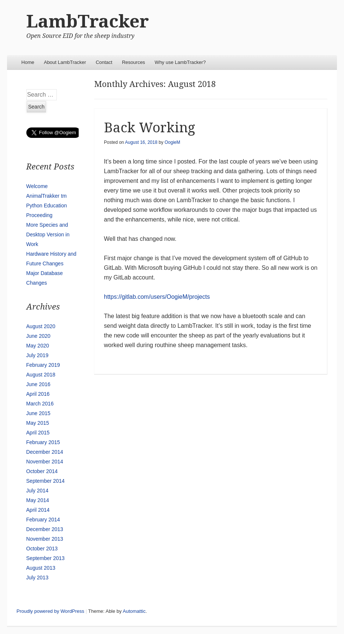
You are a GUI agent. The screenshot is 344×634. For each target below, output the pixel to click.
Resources (133, 62)
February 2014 (43, 520)
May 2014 (37, 500)
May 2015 (37, 423)
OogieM (172, 142)
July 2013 (37, 577)
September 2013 (45, 558)
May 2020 (37, 346)
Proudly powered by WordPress (51, 611)
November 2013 (44, 539)
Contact (104, 62)
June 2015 (38, 413)
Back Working (149, 128)
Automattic (134, 611)
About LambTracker (65, 62)
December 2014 (44, 452)
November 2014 (44, 462)
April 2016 (38, 394)
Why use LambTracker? (180, 62)
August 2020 (41, 326)
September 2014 (45, 481)
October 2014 (42, 471)
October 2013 (42, 548)
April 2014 (38, 510)
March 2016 (40, 404)
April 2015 (38, 433)
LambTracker (87, 21)
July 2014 (37, 491)
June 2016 (38, 384)
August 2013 (41, 568)
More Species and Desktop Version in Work (48, 234)
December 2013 (44, 529)
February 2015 (43, 442)
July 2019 (37, 355)
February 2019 (43, 365)
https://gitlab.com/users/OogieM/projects (157, 297)
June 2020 (38, 336)
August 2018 (41, 375)
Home (28, 62)
